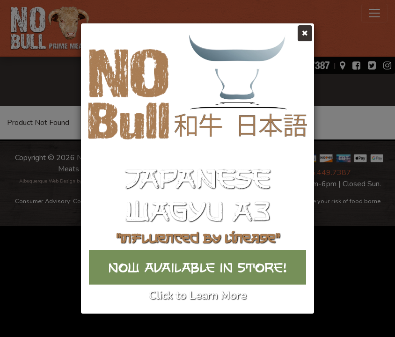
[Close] (305, 33)
